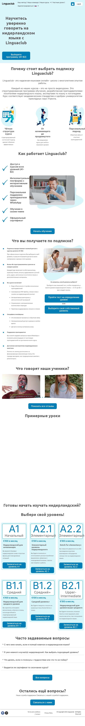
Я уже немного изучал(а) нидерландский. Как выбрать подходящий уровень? (41, 652)
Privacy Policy (49, 713)
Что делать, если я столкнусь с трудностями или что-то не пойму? (36, 660)
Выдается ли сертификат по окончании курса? (26, 667)
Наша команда (32, 2)
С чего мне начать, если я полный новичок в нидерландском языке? (37, 644)
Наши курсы (45, 2)
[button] (3, 386)
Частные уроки (58, 2)
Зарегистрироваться (25, 6)
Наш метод (22, 2)
